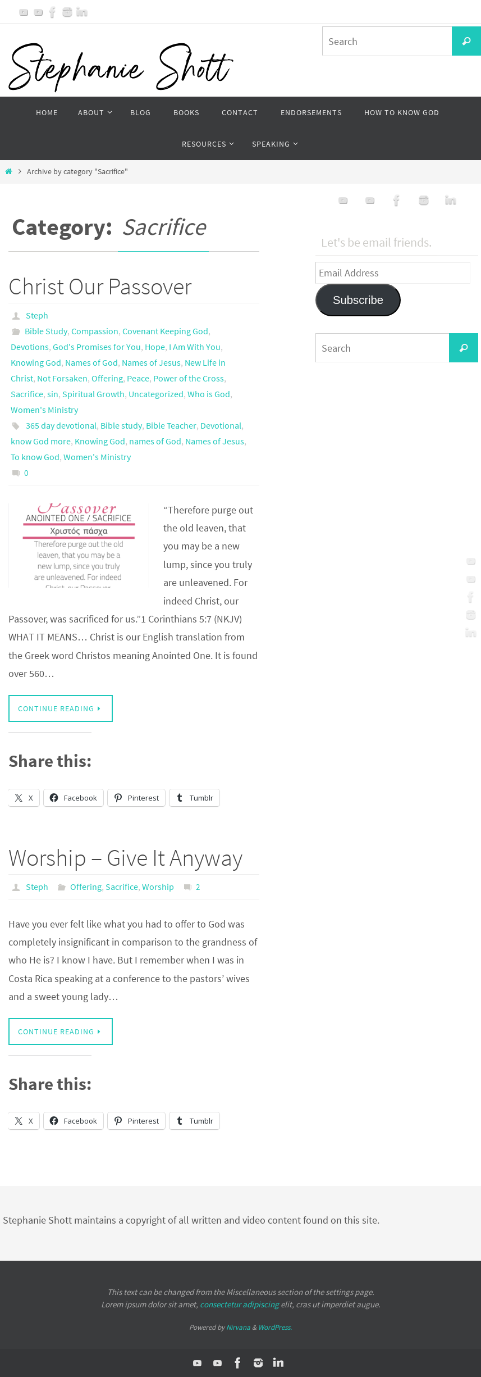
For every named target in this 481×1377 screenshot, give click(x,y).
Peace (138, 378)
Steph (37, 315)
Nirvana (238, 1327)
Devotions (30, 346)
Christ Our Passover (99, 286)
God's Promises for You (97, 346)
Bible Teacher (171, 425)
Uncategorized (156, 393)
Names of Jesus (151, 362)
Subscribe (358, 300)
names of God (155, 441)
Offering (107, 378)
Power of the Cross (188, 378)
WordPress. (275, 1327)
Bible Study (46, 331)
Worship (158, 886)
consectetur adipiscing (239, 1304)
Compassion (94, 331)
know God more (41, 441)
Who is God (208, 393)
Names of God (91, 362)
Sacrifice (27, 393)
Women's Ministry (44, 409)
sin (52, 393)
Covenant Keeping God (165, 331)
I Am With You (195, 346)
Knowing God (36, 362)
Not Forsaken (62, 378)
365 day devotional (61, 425)
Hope (155, 346)
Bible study (121, 425)
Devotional (220, 425)
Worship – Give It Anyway (125, 857)
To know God (35, 456)
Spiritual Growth (93, 393)
